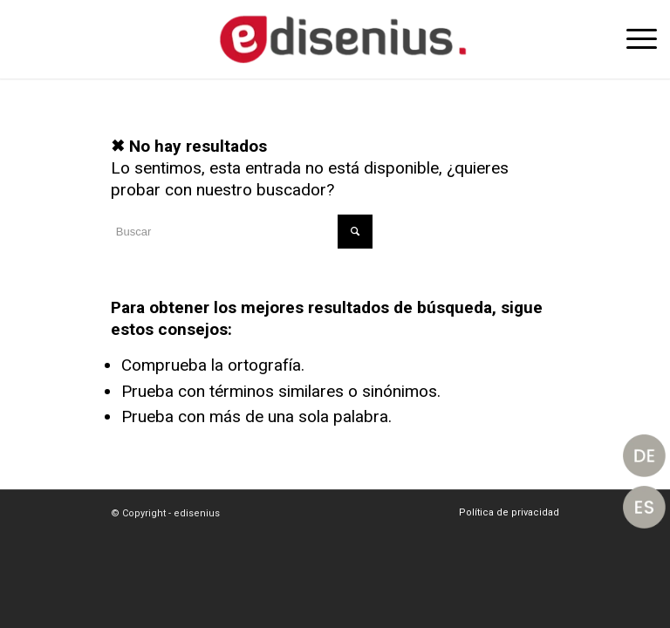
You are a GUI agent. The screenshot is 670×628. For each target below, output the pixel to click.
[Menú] (633, 39)
